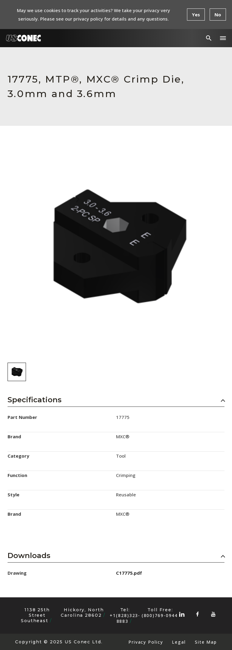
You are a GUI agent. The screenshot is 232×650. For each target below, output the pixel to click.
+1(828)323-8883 (125, 618)
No (217, 14)
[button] (223, 38)
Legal (178, 642)
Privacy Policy (145, 642)
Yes (196, 14)
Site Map (206, 642)
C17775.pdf (129, 573)
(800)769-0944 (160, 615)
